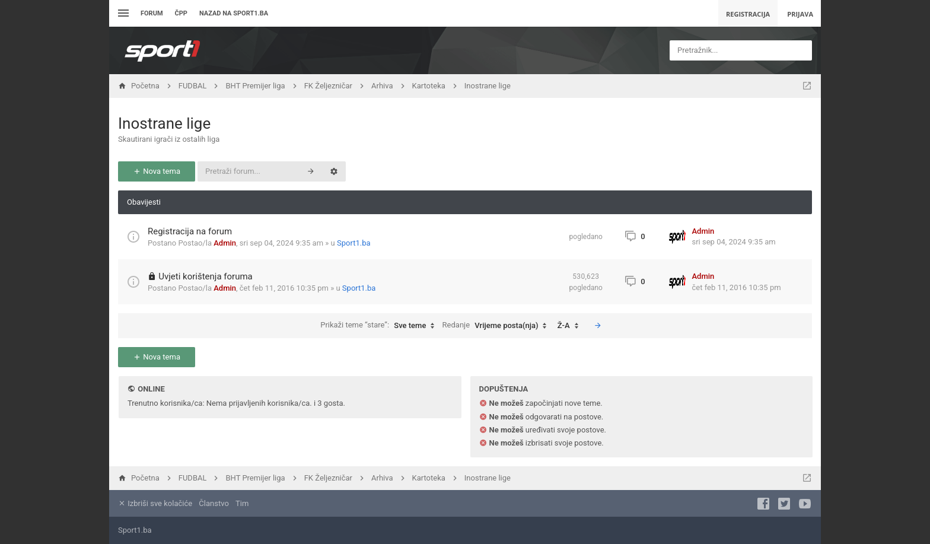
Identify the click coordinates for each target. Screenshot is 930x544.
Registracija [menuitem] (748, 13)
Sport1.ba (354, 242)
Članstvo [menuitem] (213, 503)
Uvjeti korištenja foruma (205, 276)
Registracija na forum (190, 231)
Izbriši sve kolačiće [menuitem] (155, 503)
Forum (152, 13)
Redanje (497, 325)
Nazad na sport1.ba (233, 13)
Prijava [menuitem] (800, 13)
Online (151, 388)
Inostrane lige (164, 123)
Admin (225, 242)
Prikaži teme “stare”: (380, 325)
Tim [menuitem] (242, 503)
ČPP (181, 13)
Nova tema (156, 171)
